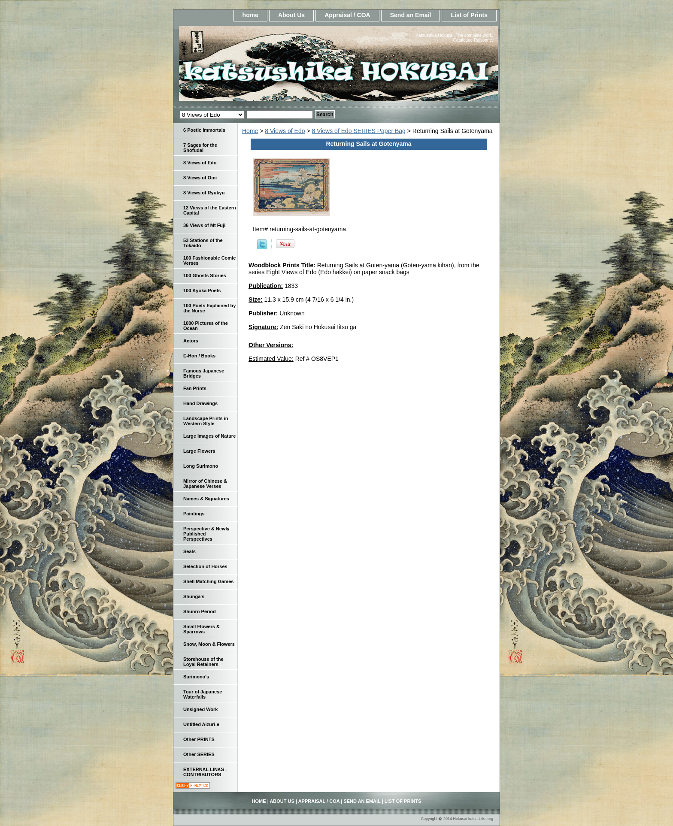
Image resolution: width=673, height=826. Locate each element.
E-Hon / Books (199, 355)
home (250, 15)
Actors (190, 340)
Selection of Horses (205, 566)
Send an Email (410, 15)
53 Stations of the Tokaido (203, 243)
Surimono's (196, 676)
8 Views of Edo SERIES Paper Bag (358, 130)
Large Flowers (199, 451)
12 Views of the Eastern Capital (209, 210)
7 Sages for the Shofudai (200, 147)
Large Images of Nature (209, 436)
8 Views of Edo (285, 130)
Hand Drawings (200, 403)
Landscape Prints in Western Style (205, 421)
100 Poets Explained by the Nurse (209, 308)
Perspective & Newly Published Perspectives (206, 534)
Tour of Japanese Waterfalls (202, 694)
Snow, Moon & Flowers (209, 644)
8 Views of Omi (200, 177)
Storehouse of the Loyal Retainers (203, 662)
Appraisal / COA (347, 15)
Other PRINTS (199, 739)
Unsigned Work (200, 709)
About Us (291, 15)
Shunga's (193, 596)
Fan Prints (194, 388)
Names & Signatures (206, 498)
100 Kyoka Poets (202, 290)
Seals (189, 551)
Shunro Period (199, 611)
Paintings (194, 513)
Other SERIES (199, 754)
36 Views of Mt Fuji (204, 225)
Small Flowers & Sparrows (201, 629)
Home (250, 130)
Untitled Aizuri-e (201, 724)
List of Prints (469, 15)
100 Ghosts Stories (204, 275)
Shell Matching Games (208, 581)
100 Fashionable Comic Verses (209, 260)
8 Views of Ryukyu (203, 192)
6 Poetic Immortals (204, 130)
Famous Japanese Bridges (203, 373)
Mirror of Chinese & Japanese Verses (205, 483)
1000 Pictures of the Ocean (205, 326)
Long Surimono (200, 466)
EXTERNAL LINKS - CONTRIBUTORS (205, 772)
